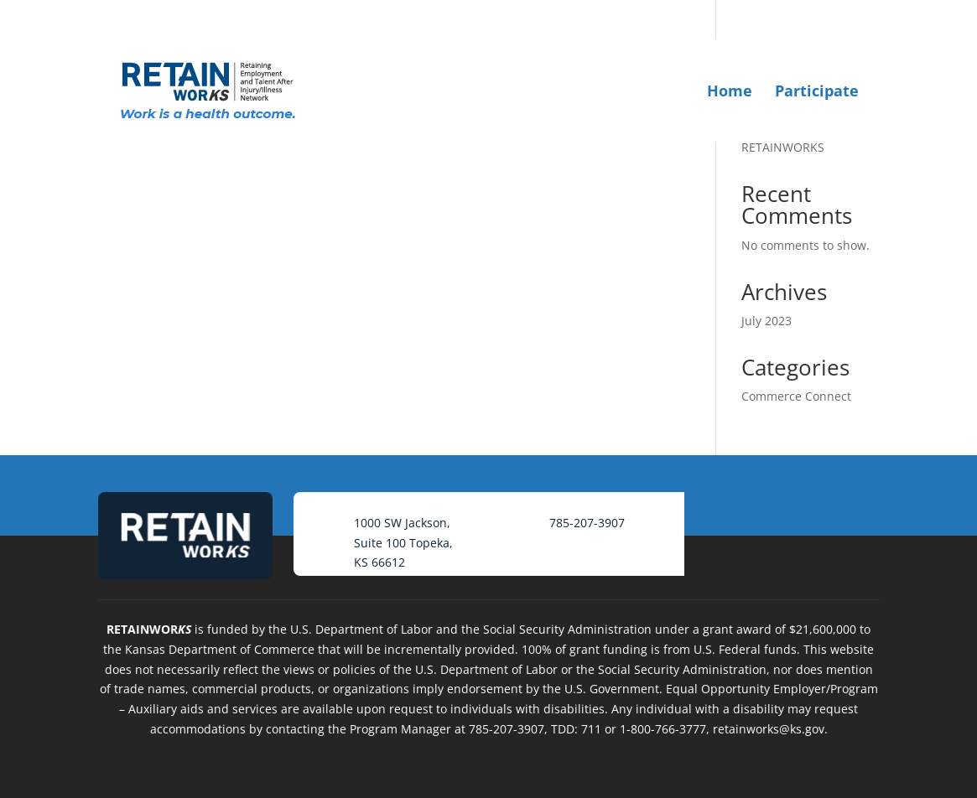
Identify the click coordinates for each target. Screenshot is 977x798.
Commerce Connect (796, 396)
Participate (817, 90)
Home (729, 90)
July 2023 (766, 321)
